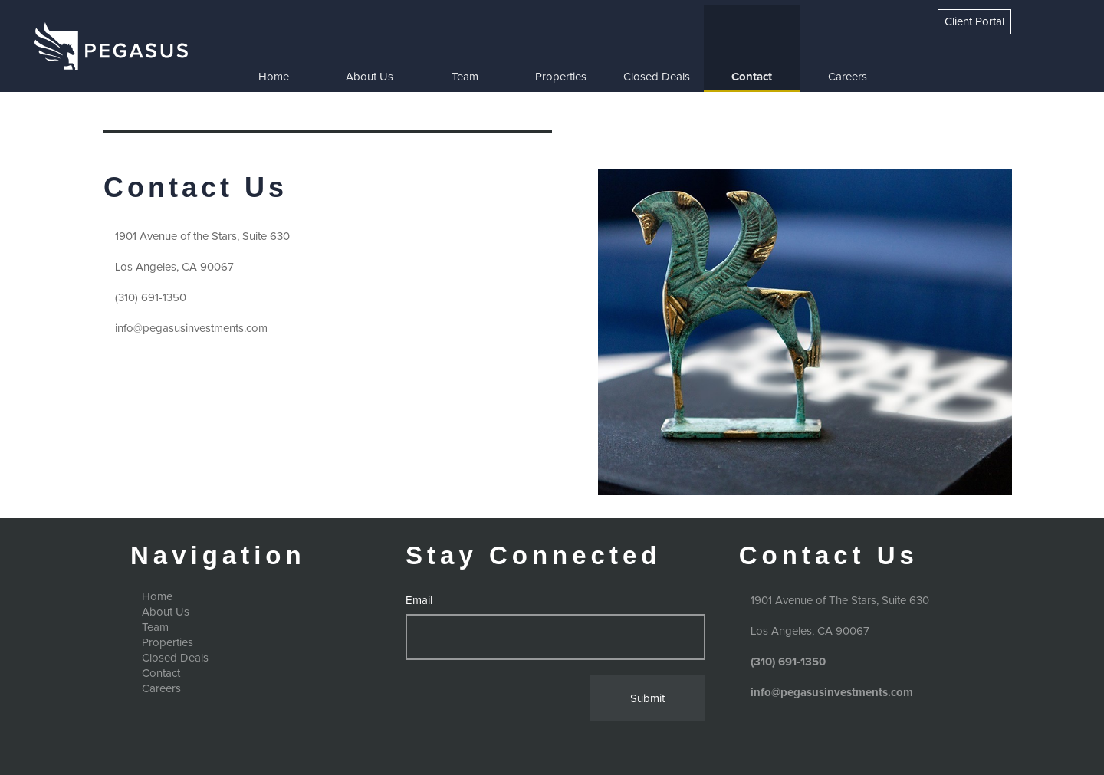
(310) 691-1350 (150, 298)
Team (465, 77)
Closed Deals (656, 77)
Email (419, 600)
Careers (847, 77)
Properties (560, 77)
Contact (751, 77)
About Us (369, 77)
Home (273, 77)
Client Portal (974, 22)
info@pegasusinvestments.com (191, 328)
